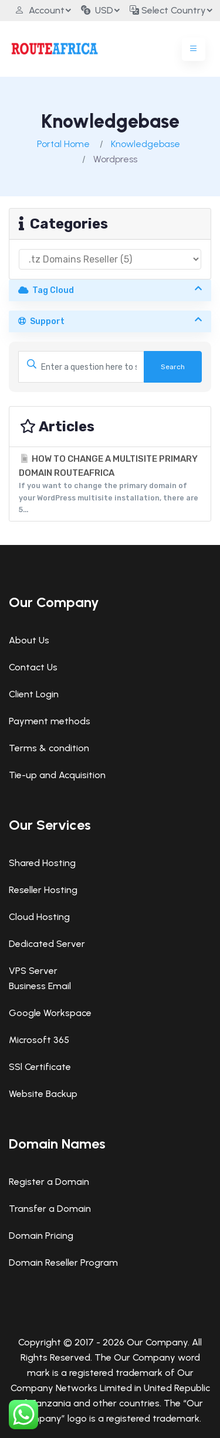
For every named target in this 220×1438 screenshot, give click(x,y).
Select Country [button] (168, 10)
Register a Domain (49, 1181)
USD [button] (97, 10)
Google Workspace (50, 1012)
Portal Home (63, 143)
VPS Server (33, 970)
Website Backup (43, 1093)
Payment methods (49, 721)
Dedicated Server (47, 943)
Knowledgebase (145, 143)
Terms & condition (49, 748)
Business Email (40, 985)
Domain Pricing (41, 1235)
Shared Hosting (42, 862)
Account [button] (40, 10)
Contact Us (33, 667)
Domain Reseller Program (63, 1262)
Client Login (34, 694)
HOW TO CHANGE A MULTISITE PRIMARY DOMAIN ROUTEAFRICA (110, 485)
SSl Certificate (40, 1066)
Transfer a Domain (50, 1208)
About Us (29, 640)
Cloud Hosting (39, 916)
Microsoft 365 (39, 1039)
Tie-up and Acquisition (57, 775)
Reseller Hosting (43, 889)
